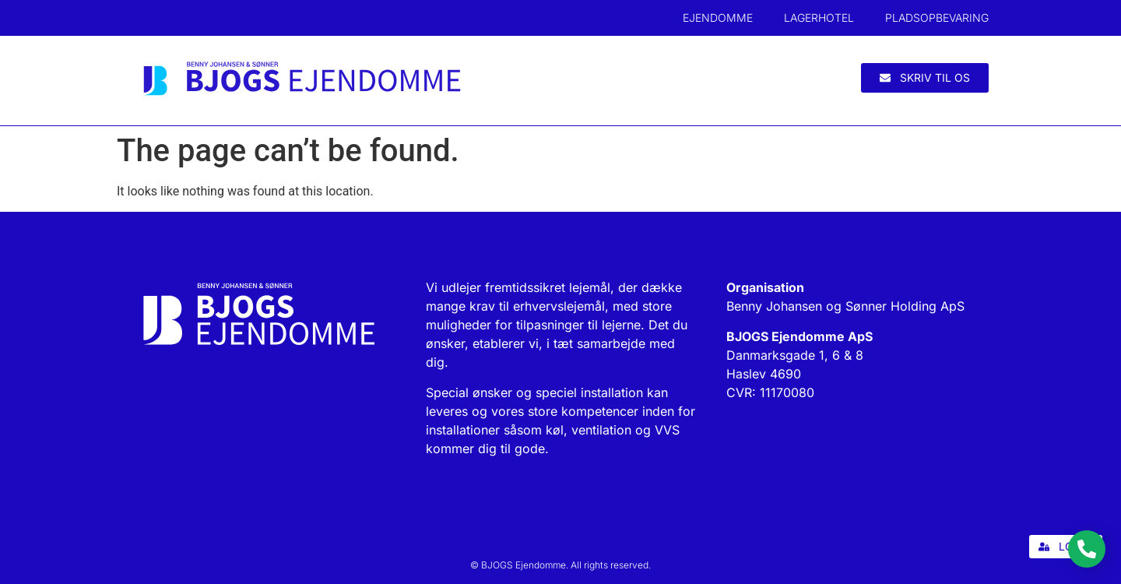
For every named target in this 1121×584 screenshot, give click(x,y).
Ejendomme (718, 17)
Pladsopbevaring (937, 17)
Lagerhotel (819, 17)
